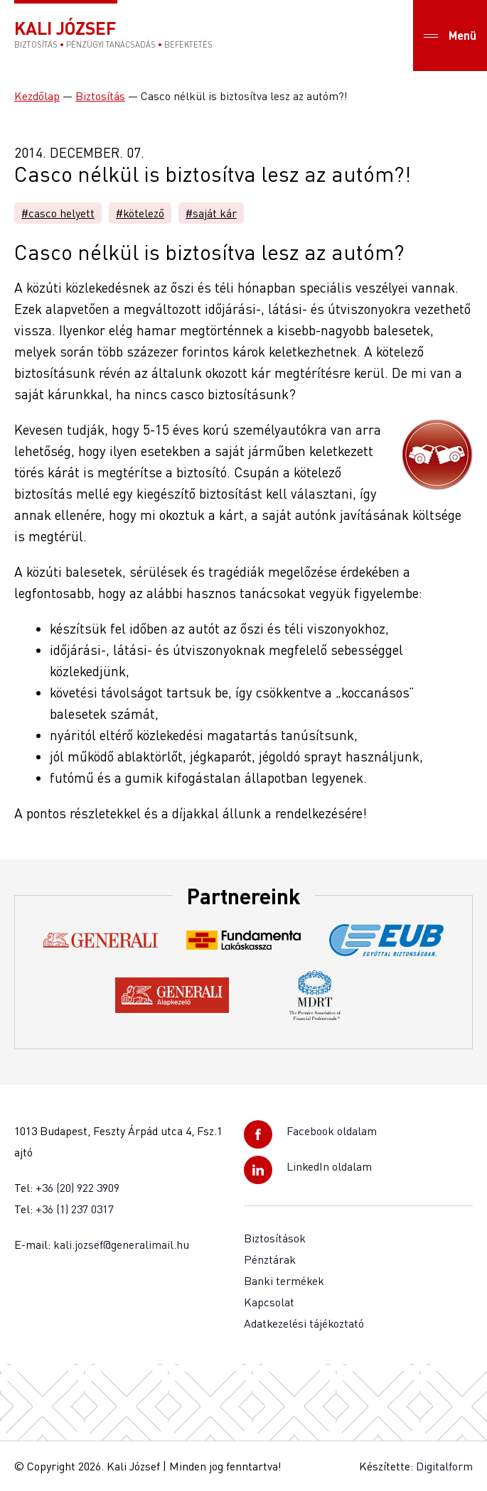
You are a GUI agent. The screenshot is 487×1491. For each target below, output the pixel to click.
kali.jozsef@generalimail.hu (121, 1244)
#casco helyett (58, 213)
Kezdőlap (37, 96)
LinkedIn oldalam (329, 1166)
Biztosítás (100, 96)
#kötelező (140, 213)
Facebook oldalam (332, 1131)
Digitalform (444, 1466)
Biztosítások (275, 1238)
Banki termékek (284, 1281)
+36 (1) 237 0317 (75, 1209)
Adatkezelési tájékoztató (304, 1323)
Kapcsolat (269, 1302)
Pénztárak (270, 1259)
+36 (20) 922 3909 (77, 1188)
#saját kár (211, 213)
